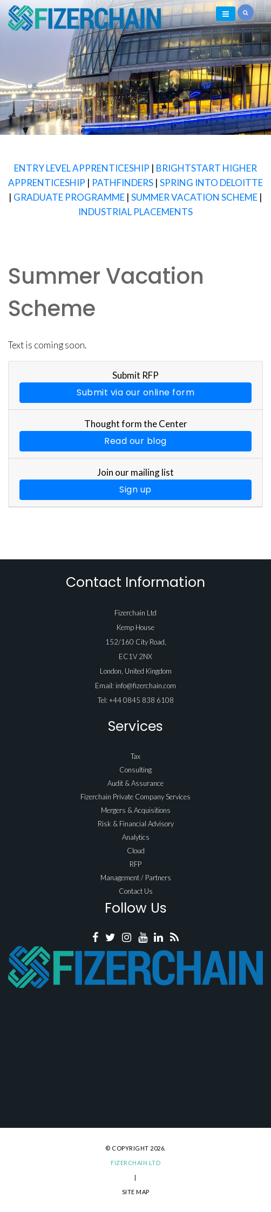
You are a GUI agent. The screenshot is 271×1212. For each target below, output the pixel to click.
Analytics (136, 837)
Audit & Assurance (135, 783)
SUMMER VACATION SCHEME (194, 197)
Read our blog (135, 441)
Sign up (135, 489)
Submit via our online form (135, 392)
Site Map (136, 1191)
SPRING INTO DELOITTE (211, 182)
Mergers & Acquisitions (136, 810)
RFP (135, 864)
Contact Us (136, 891)
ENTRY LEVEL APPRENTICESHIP (82, 168)
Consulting (135, 769)
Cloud (136, 850)
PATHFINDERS (122, 182)
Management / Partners (135, 877)
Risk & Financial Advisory (136, 823)
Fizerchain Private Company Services (135, 796)
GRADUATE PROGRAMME (69, 197)
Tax (135, 756)
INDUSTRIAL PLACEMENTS (135, 211)
